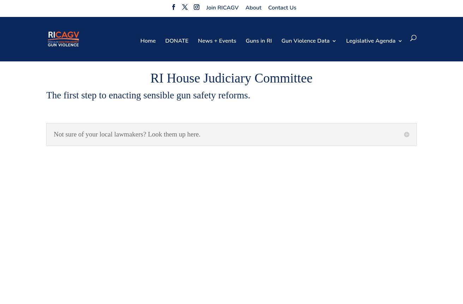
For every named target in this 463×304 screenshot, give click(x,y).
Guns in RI (259, 41)
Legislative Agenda (371, 41)
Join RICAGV (222, 8)
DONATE (176, 41)
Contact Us (282, 8)
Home (148, 41)
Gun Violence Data (305, 41)
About (253, 8)
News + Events (217, 41)
